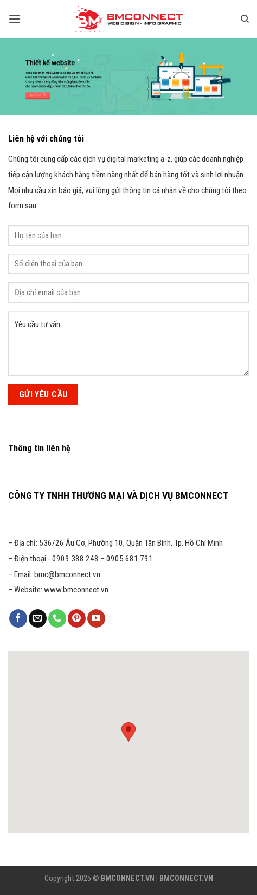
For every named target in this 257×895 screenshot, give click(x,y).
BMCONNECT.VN (128, 878)
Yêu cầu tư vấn (128, 343)
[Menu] (14, 18)
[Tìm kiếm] (245, 19)
